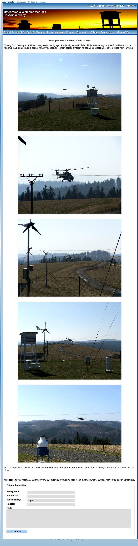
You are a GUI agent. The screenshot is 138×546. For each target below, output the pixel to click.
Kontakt (131, 6)
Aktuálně (20, 32)
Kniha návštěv (122, 32)
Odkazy (94, 32)
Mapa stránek (115, 6)
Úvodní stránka (8, 2)
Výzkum (70, 32)
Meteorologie (56, 32)
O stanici (8, 32)
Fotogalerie (106, 32)
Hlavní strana (97, 6)
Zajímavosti (42, 32)
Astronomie (82, 32)
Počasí (30, 32)
